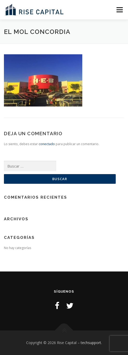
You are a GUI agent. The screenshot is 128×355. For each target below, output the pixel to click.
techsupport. (91, 342)
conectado (47, 144)
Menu (119, 10)
